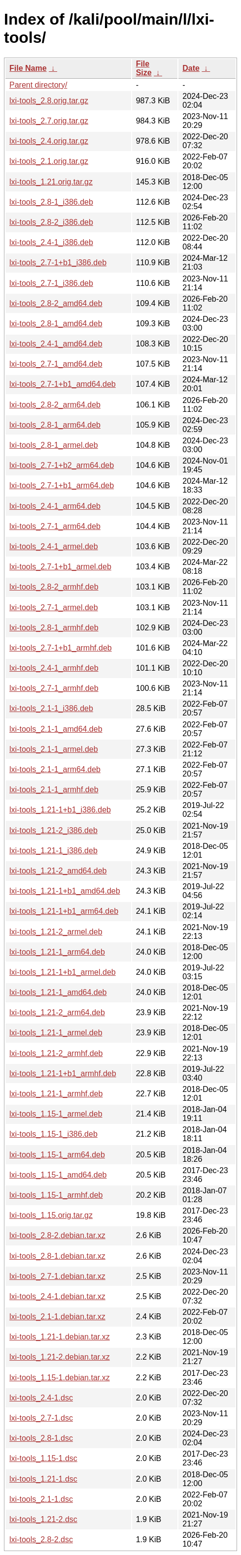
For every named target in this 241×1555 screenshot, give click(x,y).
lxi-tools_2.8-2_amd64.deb (56, 303)
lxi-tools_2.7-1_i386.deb (51, 283)
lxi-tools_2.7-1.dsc (41, 1418)
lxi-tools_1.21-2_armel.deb (56, 932)
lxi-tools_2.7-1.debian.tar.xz (57, 1276)
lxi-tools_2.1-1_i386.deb (51, 708)
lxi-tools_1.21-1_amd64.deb (57, 992)
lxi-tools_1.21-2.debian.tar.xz (59, 1357)
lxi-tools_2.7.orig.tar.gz (48, 121)
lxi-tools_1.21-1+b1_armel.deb (62, 972)
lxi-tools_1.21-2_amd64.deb (57, 871)
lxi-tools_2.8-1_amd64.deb (56, 323)
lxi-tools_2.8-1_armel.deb (53, 445)
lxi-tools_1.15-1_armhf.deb (56, 1195)
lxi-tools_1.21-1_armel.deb (56, 1032)
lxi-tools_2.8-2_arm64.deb (55, 405)
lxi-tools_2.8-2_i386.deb (51, 222)
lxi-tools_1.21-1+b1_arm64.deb (63, 911)
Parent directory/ (38, 85)
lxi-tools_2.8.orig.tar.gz (48, 100)
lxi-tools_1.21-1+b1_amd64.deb (64, 891)
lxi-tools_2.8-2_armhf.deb (54, 587)
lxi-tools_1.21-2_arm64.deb (57, 1012)
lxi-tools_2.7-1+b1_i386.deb (57, 262)
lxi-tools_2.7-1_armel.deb (53, 607)
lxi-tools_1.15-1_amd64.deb (57, 1175)
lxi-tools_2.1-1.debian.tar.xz (57, 1316)
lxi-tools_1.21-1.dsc (43, 1479)
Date (191, 68)
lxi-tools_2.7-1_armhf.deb (54, 688)
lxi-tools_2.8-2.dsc (41, 1539)
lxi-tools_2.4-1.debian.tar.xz (57, 1296)
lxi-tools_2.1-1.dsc (41, 1499)
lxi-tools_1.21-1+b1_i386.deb (60, 810)
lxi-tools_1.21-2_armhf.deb (56, 1053)
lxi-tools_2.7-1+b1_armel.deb (60, 566)
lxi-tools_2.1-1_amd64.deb (56, 729)
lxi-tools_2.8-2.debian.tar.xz (57, 1235)
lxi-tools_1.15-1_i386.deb (53, 1134)
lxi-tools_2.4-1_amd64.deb (56, 344)
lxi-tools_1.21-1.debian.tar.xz (59, 1337)
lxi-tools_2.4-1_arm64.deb (55, 506)
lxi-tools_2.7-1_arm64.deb (55, 526)
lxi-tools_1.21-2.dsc (43, 1519)
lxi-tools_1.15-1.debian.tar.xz (59, 1377)
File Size (144, 68)
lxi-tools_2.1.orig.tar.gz (48, 161)
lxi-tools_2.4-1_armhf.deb (54, 668)
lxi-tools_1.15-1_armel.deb (56, 1114)
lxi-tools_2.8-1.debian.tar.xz (57, 1256)
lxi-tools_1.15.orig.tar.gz (51, 1215)
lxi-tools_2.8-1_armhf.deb (54, 627)
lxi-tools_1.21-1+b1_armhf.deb (62, 1073)
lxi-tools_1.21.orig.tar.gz (51, 182)
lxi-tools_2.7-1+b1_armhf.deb (60, 648)
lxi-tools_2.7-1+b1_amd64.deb (62, 384)
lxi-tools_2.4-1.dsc (41, 1398)
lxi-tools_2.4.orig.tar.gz (48, 141)
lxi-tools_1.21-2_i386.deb (53, 830)
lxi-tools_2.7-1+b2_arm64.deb (61, 465)
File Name (28, 68)
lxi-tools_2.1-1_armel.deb (53, 749)
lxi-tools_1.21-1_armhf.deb (56, 1093)
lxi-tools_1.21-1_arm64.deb (57, 952)
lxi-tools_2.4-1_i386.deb (51, 242)
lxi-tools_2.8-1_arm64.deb (55, 425)
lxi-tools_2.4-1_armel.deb (53, 546)
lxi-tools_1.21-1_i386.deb (53, 850)
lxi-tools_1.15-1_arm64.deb (57, 1155)
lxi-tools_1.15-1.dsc (43, 1458)
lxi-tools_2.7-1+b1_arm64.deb (61, 485)
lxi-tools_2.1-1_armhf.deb (54, 789)
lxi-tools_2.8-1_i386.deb (51, 202)
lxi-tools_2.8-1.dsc (41, 1438)
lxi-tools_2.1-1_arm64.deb (55, 769)
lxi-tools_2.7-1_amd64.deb (56, 364)
